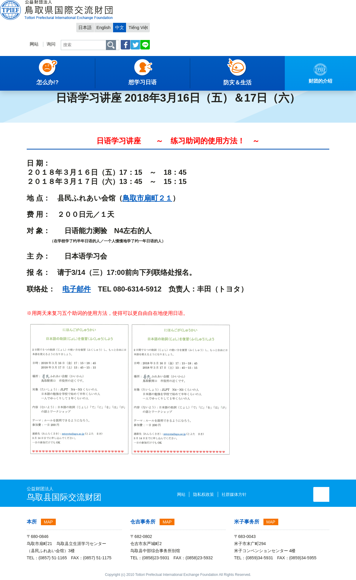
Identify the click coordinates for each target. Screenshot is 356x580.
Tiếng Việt (317, 4)
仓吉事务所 (142, 522)
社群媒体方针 (212, 494)
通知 (38, 78)
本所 (32, 522)
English (281, 4)
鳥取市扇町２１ (147, 198)
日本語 (263, 4)
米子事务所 (246, 522)
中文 (298, 4)
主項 (8, 78)
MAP (48, 522)
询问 (224, 22)
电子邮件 (76, 289)
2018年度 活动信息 (89, 78)
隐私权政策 (181, 494)
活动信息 (57, 78)
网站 (207, 22)
